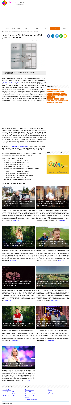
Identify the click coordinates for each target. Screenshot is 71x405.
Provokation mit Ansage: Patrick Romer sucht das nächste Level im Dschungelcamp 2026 (18, 324)
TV (45, 28)
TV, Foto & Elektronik (31, 399)
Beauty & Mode (29, 390)
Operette (55, 91)
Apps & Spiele (16, 28)
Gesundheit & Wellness (31, 395)
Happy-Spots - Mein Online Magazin (13, 3)
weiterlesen (16, 220)
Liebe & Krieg (15, 146)
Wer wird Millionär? (63, 100)
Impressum (51, 392)
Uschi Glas (54, 100)
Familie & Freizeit (30, 393)
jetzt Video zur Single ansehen (11, 82)
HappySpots (5, 31)
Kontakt (50, 390)
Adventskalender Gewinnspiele (11, 393)
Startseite (6, 28)
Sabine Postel (50, 89)
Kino (26, 28)
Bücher (64, 28)
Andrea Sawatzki (57, 95)
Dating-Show (50, 102)
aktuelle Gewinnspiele (8, 392)
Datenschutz (51, 393)
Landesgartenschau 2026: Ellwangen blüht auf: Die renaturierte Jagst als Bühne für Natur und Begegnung (52, 283)
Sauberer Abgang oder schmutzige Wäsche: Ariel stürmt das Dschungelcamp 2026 (17, 244)
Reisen (27, 397)
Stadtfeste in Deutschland (9, 395)
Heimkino (35, 28)
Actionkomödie (59, 102)
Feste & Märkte (7, 390)
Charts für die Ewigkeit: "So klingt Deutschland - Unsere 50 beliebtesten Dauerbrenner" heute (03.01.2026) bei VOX (17, 283)
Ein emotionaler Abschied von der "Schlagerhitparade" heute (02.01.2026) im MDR (17, 364)
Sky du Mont (56, 93)
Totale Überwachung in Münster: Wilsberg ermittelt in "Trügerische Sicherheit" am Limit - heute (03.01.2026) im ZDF (18, 203)
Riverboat (56, 98)
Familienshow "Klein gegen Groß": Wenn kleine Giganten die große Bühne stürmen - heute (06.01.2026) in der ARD (51, 203)
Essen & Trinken (29, 392)
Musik (54, 28)
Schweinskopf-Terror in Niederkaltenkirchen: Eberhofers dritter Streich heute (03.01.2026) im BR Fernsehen (52, 243)
